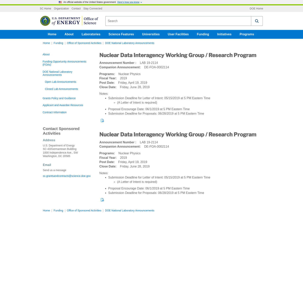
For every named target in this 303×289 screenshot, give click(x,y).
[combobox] (178, 21)
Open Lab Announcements (60, 81)
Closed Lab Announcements (61, 89)
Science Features (121, 34)
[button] (257, 21)
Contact (76, 8)
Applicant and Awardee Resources (63, 105)
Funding (203, 34)
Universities (151, 34)
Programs (247, 34)
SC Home (45, 8)
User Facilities (178, 34)
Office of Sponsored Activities (84, 43)
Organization (61, 8)
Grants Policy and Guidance (59, 98)
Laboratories (91, 34)
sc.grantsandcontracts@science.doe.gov (67, 176)
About (69, 34)
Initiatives (224, 34)
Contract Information (55, 112)
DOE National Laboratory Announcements (129, 43)
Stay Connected (92, 8)
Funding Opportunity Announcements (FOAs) (64, 63)
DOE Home (256, 8)
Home (52, 34)
